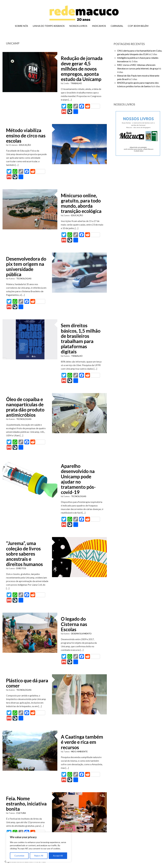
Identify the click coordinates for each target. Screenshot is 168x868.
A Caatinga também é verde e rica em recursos (82, 742)
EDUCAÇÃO (25, 145)
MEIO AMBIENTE (79, 751)
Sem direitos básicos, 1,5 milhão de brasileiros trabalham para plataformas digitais (80, 338)
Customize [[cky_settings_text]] (19, 855)
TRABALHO (76, 83)
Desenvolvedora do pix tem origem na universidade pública (26, 266)
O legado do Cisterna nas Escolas (74, 624)
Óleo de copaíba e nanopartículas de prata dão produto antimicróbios (25, 407)
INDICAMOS (99, 25)
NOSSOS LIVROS (78, 25)
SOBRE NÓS (21, 25)
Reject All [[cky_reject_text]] (38, 855)
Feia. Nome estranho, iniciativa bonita (26, 804)
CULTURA (21, 813)
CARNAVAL (117, 25)
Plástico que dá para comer (27, 683)
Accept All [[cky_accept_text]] (58, 855)
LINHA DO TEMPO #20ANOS (49, 25)
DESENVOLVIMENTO (81, 633)
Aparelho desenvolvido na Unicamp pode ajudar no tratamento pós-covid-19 (78, 479)
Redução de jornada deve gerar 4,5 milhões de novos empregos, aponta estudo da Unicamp (82, 68)
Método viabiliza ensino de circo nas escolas (25, 135)
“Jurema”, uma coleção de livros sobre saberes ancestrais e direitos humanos (24, 553)
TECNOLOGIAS (23, 278)
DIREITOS (21, 568)
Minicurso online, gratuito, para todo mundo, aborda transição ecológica (81, 203)
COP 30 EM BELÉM (138, 25)
